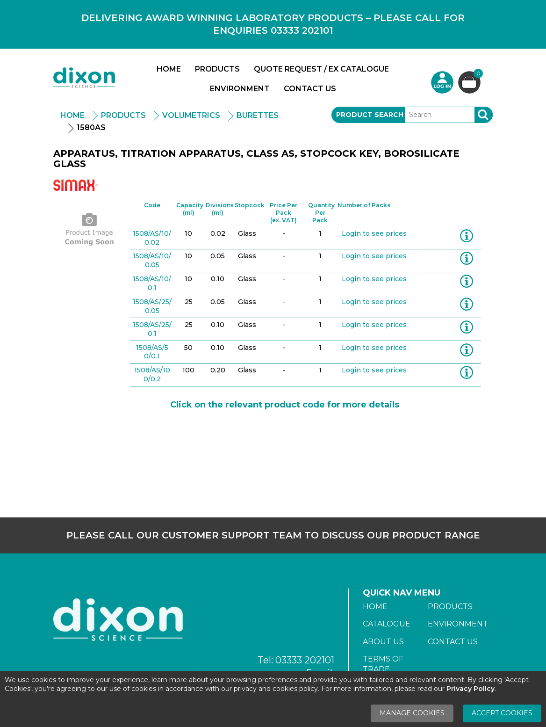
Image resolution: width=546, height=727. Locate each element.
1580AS (91, 127)
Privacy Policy (470, 688)
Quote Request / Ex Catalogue (321, 69)
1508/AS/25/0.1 (152, 329)
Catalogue (386, 623)
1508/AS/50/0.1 (152, 352)
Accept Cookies (502, 713)
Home (169, 69)
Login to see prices (374, 233)
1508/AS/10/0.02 (152, 238)
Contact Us (310, 88)
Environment (240, 88)
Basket (477, 74)
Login (442, 82)
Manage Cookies (412, 713)
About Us (383, 641)
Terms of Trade (383, 664)
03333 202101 (304, 660)
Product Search (369, 114)
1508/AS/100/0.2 (152, 374)
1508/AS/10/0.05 (152, 260)
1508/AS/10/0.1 (152, 283)
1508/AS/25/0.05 (152, 306)
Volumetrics (191, 115)
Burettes (258, 115)
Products (217, 69)
